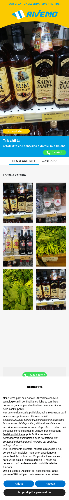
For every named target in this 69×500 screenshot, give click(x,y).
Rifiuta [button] (19, 483)
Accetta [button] (50, 483)
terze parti (60, 412)
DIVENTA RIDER (51, 3)
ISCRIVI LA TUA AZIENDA (24, 3)
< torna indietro (16, 131)
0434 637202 (34, 375)
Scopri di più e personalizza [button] (34, 492)
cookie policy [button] (16, 409)
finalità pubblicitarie (14, 434)
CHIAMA (54, 153)
